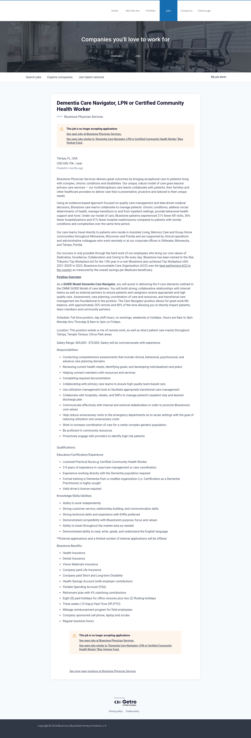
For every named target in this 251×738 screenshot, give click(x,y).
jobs (33, 77)
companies (59, 77)
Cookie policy (132, 711)
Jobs (168, 10)
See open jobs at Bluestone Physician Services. (94, 134)
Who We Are (133, 10)
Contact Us (186, 10)
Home (114, 10)
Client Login (204, 10)
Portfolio (151, 10)
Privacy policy (116, 711)
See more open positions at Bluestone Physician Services (102, 671)
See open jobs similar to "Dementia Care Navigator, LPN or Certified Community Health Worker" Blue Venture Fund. (124, 141)
